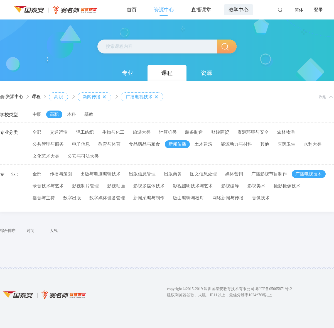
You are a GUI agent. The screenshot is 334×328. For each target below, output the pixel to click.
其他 (264, 144)
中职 (37, 114)
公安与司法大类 (83, 156)
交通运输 (59, 132)
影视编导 (230, 185)
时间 (31, 231)
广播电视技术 (142, 97)
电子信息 (81, 144)
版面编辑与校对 (188, 197)
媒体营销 (234, 174)
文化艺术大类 (46, 156)
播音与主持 (44, 197)
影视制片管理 (85, 185)
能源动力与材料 (236, 144)
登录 (318, 9)
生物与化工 (113, 132)
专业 (127, 73)
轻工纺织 (85, 132)
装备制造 (194, 132)
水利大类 (312, 144)
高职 (58, 96)
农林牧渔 (286, 132)
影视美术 (256, 185)
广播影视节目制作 (269, 174)
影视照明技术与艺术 (193, 185)
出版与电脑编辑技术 (100, 174)
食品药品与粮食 (144, 144)
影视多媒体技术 (148, 185)
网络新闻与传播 (228, 197)
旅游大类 (142, 132)
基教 (88, 114)
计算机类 (168, 132)
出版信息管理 (142, 174)
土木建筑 (203, 144)
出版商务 (173, 174)
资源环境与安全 (253, 132)
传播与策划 (61, 174)
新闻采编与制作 (148, 197)
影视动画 (116, 185)
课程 (167, 73)
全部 (37, 132)
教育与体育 (109, 144)
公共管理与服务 (48, 144)
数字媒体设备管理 (107, 197)
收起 (322, 97)
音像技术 (261, 197)
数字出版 (72, 197)
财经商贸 (220, 132)
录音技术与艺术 (48, 185)
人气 (54, 231)
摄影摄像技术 (287, 185)
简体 (298, 10)
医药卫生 (286, 144)
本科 (71, 114)
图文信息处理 (203, 174)
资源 (206, 73)
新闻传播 (94, 97)
